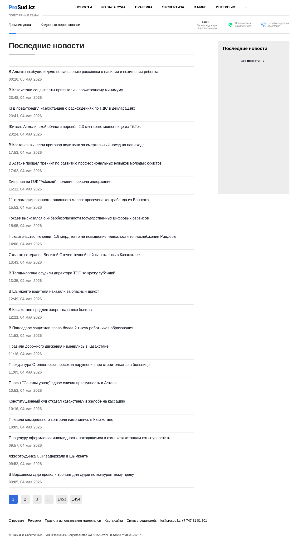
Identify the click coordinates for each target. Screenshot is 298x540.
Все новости (249, 61)
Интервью (225, 7)
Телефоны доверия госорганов (278, 24)
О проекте (16, 520)
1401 (205, 22)
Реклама (34, 520)
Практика (143, 7)
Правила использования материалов (73, 520)
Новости (83, 7)
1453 (62, 499)
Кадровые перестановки (60, 25)
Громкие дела (20, 25)
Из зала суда (113, 7)
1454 (76, 499)
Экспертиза (173, 7)
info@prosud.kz (169, 520)
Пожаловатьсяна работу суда (243, 24)
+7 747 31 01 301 (194, 520)
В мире (200, 7)
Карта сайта (114, 520)
